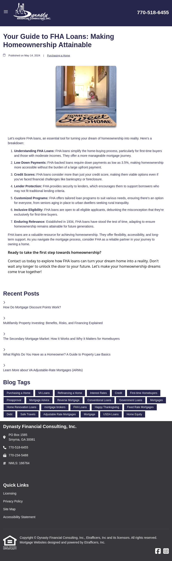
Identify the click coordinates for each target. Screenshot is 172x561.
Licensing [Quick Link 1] (9, 493)
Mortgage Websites (33, 542)
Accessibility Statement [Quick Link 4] (19, 517)
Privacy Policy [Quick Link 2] (13, 501)
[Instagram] (166, 551)
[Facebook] (158, 551)
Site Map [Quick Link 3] (9, 509)
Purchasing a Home (58, 55)
